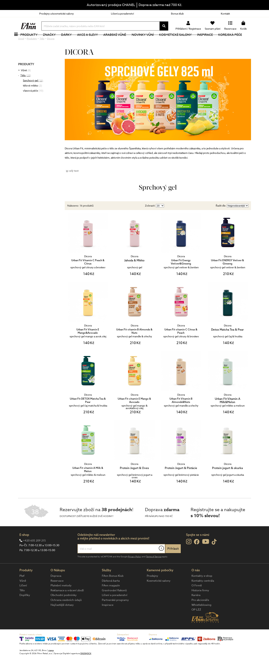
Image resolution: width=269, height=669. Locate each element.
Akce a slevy (94, 41)
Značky (55, 41)
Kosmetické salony (182, 41)
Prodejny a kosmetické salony (56, 13)
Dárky (73, 41)
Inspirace (211, 41)
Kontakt (225, 13)
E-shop (24, 547)
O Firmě (197, 598)
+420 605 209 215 (34, 553)
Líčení (23, 598)
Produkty (35, 41)
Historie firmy (200, 603)
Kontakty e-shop (202, 588)
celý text (74, 183)
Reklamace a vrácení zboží (67, 603)
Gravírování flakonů (114, 603)
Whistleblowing (201, 617)
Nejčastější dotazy (62, 617)
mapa (51, 662)
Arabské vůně (121, 41)
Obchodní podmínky (64, 607)
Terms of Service (154, 568)
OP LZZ (196, 622)
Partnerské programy (115, 612)
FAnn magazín (111, 598)
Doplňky (24, 607)
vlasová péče (33, 102)
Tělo (25, 87)
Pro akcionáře (200, 612)
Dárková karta (111, 593)
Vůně (26, 82)
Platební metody (61, 598)
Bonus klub (177, 13)
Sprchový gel (33, 92)
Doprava (56, 588)
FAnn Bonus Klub (112, 588)
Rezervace (57, 593)
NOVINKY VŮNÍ (149, 41)
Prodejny (152, 588)
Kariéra (196, 607)
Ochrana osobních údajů (66, 612)
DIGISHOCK (85, 665)
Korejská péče (236, 41)
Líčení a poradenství (122, 13)
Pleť (21, 588)
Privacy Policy (134, 568)
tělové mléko (32, 97)
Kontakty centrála (203, 593)
